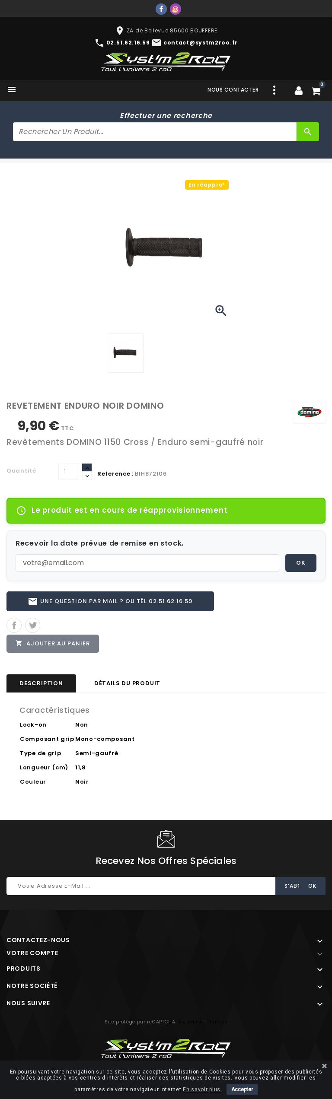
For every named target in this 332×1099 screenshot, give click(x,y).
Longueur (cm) (44, 767)
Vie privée (190, 1022)
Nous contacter (233, 89)
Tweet (33, 625)
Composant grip (47, 739)
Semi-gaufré (96, 753)
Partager (14, 625)
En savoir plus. (202, 1089)
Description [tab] (41, 683)
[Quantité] (68, 472)
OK (301, 563)
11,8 (80, 767)
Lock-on (33, 725)
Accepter (242, 1089)
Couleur (33, 782)
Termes (218, 1022)
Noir (82, 782)
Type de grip (40, 753)
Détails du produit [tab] (127, 683)
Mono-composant (105, 739)
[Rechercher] (155, 131)
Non (81, 725)
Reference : (115, 474)
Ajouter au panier (53, 643)
